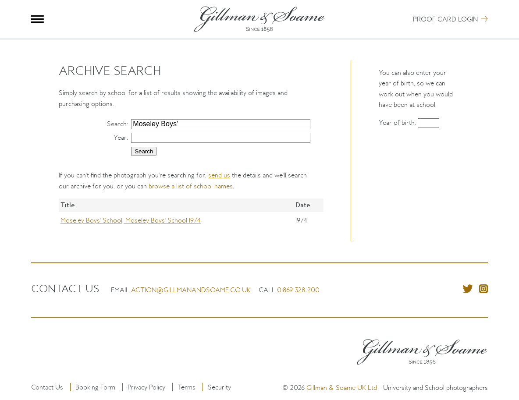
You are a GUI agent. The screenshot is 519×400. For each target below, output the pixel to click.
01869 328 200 (298, 290)
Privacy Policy (146, 387)
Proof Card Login (445, 19)
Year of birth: (398, 122)
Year (120, 137)
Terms (187, 387)
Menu (37, 19)
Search (117, 124)
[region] (191, 219)
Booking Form (95, 387)
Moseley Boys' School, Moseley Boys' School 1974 (130, 220)
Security (219, 387)
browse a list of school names (191, 186)
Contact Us (47, 387)
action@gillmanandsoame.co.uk (191, 290)
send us (219, 175)
